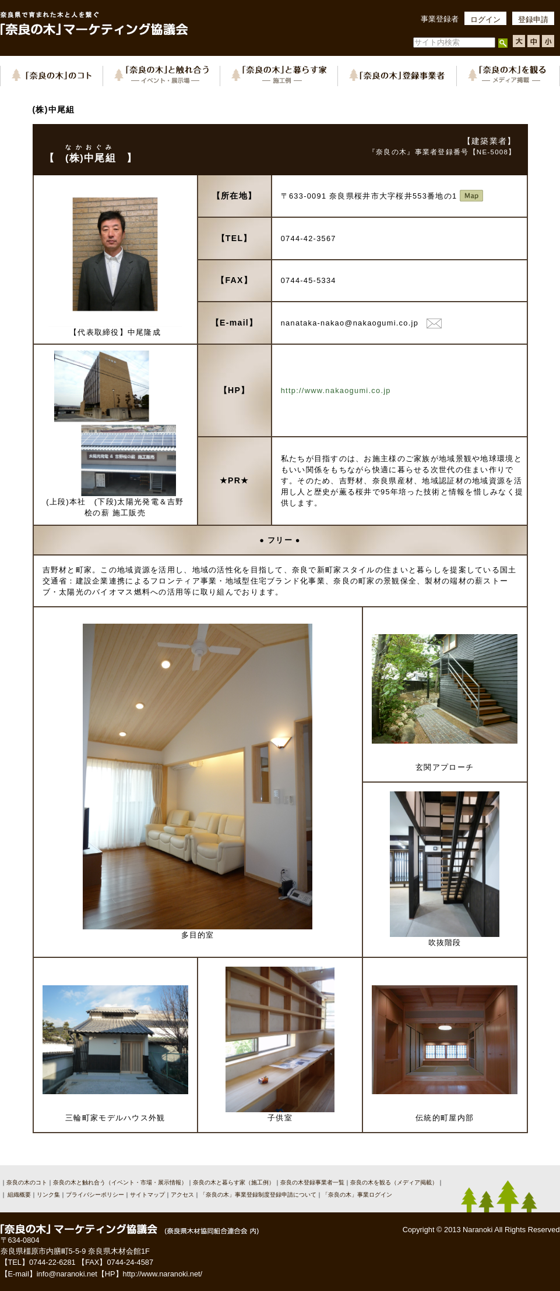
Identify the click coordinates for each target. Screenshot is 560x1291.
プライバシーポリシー (95, 1194)
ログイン (485, 19)
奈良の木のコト (26, 1182)
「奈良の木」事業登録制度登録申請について (258, 1194)
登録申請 (533, 19)
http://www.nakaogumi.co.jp (336, 390)
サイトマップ (147, 1194)
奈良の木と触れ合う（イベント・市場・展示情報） (120, 1182)
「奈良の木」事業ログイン (357, 1194)
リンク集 (48, 1194)
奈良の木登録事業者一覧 (312, 1182)
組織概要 (18, 1194)
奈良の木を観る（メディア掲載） (394, 1182)
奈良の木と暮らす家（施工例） (233, 1182)
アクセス (182, 1194)
